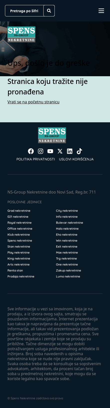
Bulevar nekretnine (69, 222)
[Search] (49, 10)
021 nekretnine (17, 216)
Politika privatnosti (35, 159)
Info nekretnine (67, 216)
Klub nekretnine (18, 234)
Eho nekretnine (66, 234)
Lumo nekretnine (68, 276)
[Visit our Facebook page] (31, 151)
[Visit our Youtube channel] (50, 151)
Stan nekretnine (18, 246)
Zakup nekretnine (68, 270)
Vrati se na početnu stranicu (33, 102)
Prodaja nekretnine (20, 276)
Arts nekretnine (18, 264)
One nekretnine (67, 264)
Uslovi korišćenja (76, 159)
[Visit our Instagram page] (41, 151)
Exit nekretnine (66, 246)
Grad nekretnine (18, 210)
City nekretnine (67, 210)
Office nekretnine (19, 228)
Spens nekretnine (19, 240)
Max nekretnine (67, 252)
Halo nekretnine (67, 228)
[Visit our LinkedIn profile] (70, 151)
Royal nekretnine (19, 222)
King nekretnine (18, 258)
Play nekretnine (18, 252)
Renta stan (15, 270)
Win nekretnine (66, 240)
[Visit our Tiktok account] (79, 151)
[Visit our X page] (60, 151)
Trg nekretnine (66, 258)
